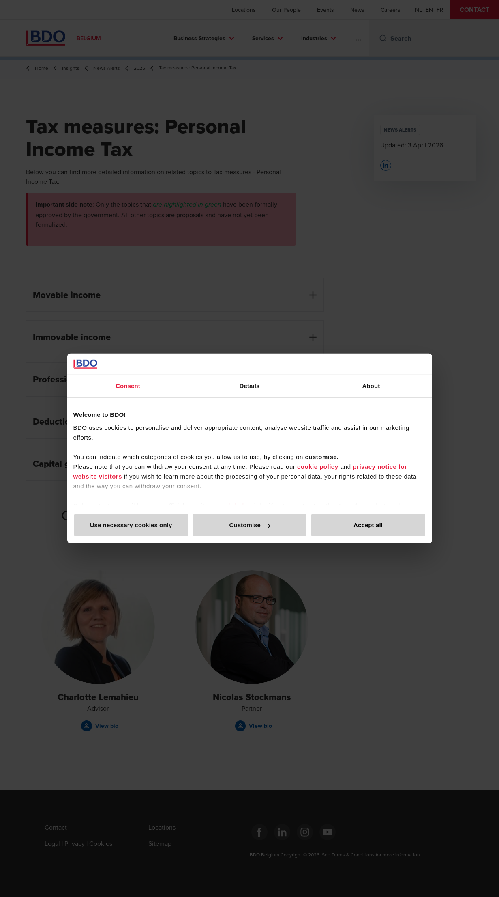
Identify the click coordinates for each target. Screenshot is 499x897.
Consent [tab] (128, 385)
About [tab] (371, 385)
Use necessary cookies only (131, 525)
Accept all (368, 525)
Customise (249, 525)
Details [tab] (250, 385)
